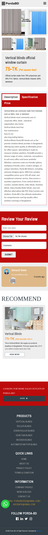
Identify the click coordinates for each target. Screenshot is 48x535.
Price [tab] (7, 103)
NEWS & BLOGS (24, 491)
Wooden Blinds (24, 439)
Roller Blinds (24, 426)
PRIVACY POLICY (24, 468)
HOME (24, 459)
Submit (9, 254)
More (24, 398)
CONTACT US (24, 496)
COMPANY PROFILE (24, 487)
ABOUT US (24, 463)
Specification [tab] (30, 97)
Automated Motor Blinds (24, 444)
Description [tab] (11, 97)
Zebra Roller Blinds (24, 430)
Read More (15, 354)
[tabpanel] (24, 155)
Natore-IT (39, 531)
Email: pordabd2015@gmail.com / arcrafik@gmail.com (24, 502)
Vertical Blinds (24, 421)
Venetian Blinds (24, 435)
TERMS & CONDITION (24, 472)
